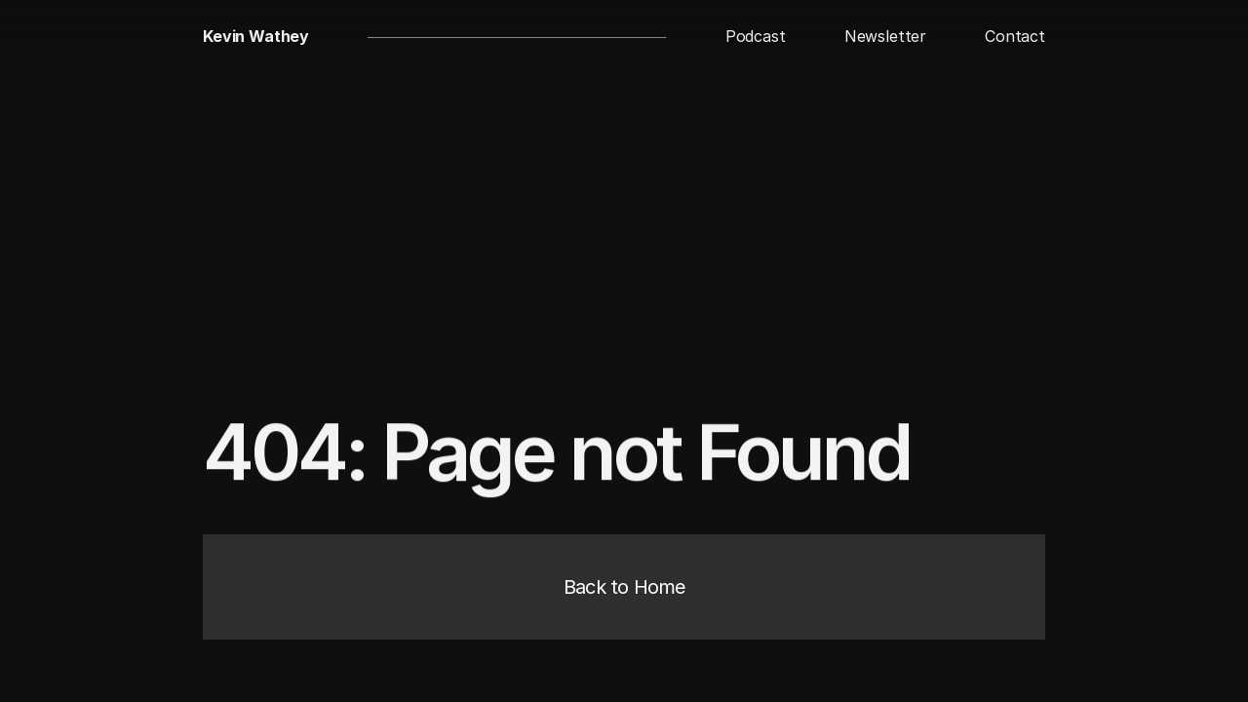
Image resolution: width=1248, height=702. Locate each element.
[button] (755, 37)
